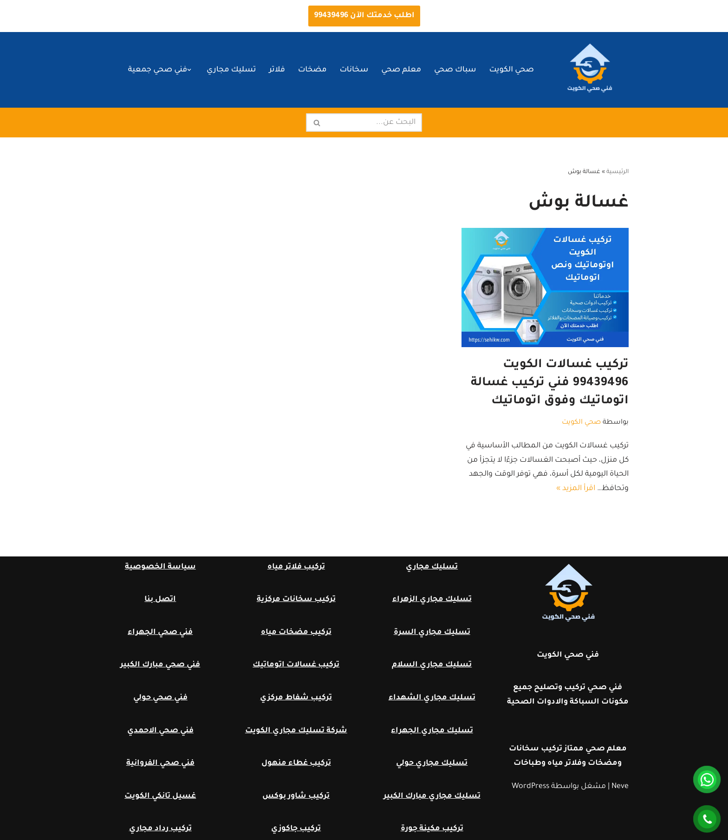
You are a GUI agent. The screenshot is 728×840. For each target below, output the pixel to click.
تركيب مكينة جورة (432, 829)
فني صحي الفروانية (160, 763)
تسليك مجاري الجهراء (432, 731)
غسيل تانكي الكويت (160, 796)
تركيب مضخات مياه (296, 632)
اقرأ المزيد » (575, 489)
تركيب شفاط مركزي (296, 698)
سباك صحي (455, 70)
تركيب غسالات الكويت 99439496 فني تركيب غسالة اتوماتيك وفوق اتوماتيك (550, 383)
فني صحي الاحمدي (160, 731)
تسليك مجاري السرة (432, 632)
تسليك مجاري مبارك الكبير (432, 796)
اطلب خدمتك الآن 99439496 (364, 16)
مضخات (312, 70)
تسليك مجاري (231, 70)
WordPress (530, 786)
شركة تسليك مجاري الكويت (296, 731)
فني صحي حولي (160, 698)
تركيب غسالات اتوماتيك (296, 665)
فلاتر (277, 70)
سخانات (353, 70)
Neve (620, 786)
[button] (189, 70)
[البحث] (374, 122)
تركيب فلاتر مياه (296, 567)
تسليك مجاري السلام (432, 665)
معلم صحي (401, 70)
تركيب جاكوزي (296, 829)
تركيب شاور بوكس (296, 796)
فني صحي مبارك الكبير (160, 665)
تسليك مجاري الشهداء (432, 698)
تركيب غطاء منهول (296, 763)
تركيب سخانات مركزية (296, 599)
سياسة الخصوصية (160, 567)
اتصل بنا (160, 599)
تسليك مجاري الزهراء (432, 599)
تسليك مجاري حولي (432, 763)
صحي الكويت (511, 70)
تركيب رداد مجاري (160, 829)
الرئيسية (617, 172)
